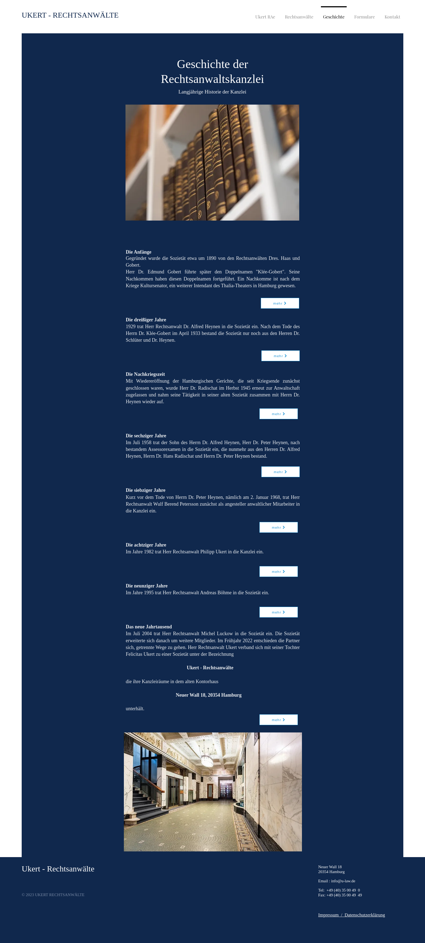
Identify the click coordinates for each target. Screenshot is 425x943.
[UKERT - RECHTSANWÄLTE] (70, 15)
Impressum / (331, 915)
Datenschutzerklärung (364, 915)
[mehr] (280, 355)
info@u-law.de (343, 881)
